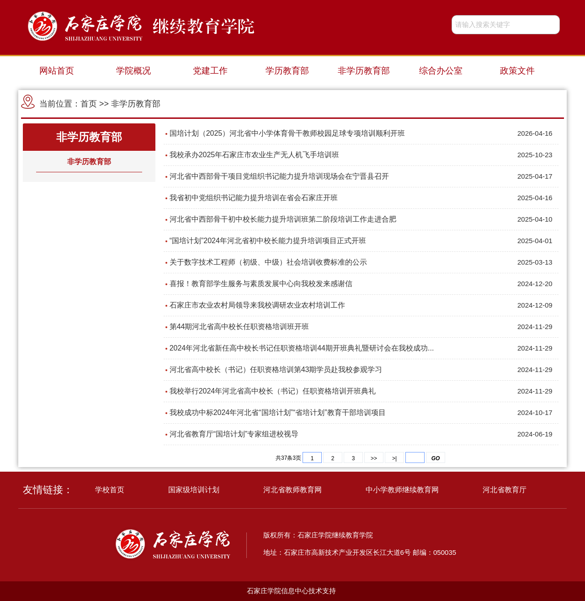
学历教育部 (287, 70)
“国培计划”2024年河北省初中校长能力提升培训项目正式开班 (268, 241)
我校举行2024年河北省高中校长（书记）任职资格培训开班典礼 (273, 391)
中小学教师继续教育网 (402, 490)
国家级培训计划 (193, 490)
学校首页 (109, 490)
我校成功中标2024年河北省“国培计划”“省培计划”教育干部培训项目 (278, 412)
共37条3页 (288, 458)
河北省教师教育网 (292, 490)
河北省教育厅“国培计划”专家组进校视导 (234, 434)
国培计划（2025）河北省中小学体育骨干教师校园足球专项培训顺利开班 (287, 133)
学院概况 (133, 70)
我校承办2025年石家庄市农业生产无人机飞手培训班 (255, 155)
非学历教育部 (364, 70)
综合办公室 (441, 70)
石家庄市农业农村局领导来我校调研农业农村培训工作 (257, 305)
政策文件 (517, 70)
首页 (88, 103)
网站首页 (56, 70)
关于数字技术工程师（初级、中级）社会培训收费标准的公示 (268, 262)
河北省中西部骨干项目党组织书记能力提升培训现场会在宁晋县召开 (279, 176)
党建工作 (210, 70)
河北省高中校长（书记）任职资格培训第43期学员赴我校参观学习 (276, 369)
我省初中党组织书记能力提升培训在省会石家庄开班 (254, 198)
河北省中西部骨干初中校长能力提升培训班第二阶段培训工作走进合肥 (283, 219)
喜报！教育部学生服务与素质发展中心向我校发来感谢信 (261, 283)
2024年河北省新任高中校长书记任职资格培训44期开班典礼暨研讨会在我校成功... (302, 348)
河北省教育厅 (504, 490)
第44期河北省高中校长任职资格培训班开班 (239, 326)
